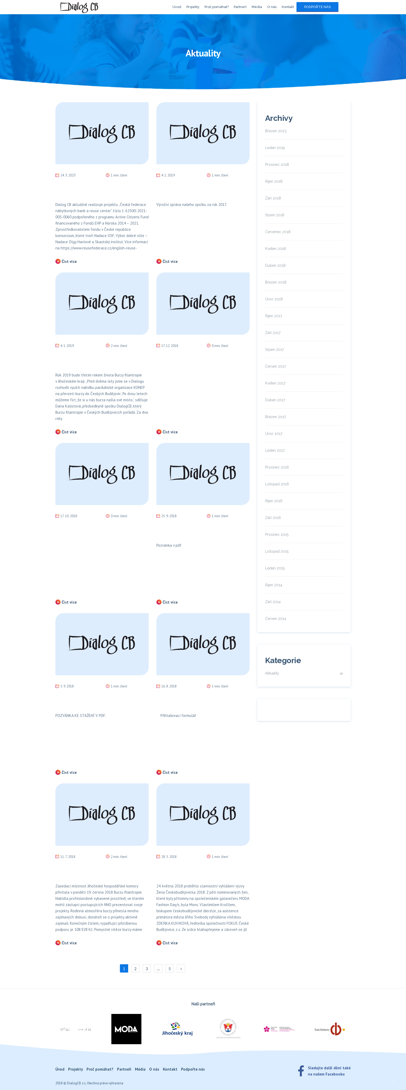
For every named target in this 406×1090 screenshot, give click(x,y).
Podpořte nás (317, 7)
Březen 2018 (275, 282)
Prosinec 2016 (277, 467)
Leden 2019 (275, 148)
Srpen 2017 (274, 349)
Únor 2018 (274, 299)
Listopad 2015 (276, 551)
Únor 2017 (273, 434)
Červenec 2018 (278, 232)
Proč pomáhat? (217, 7)
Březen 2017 (275, 417)
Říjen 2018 (273, 181)
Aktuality (272, 673)
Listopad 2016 (277, 484)
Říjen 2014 (273, 585)
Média (257, 7)
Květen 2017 (275, 383)
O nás (272, 7)
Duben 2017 (275, 400)
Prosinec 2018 (277, 164)
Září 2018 (273, 198)
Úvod (176, 7)
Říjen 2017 (273, 316)
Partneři (240, 7)
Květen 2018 (275, 249)
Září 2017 (272, 333)
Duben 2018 (275, 265)
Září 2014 (273, 602)
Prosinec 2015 (276, 534)
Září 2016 (273, 518)
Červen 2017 (275, 366)
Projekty (192, 7)
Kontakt (288, 7)
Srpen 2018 (274, 215)
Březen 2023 (276, 131)
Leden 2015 (275, 568)
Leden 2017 (275, 450)
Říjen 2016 (273, 501)
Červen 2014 (275, 619)
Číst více (69, 261)
